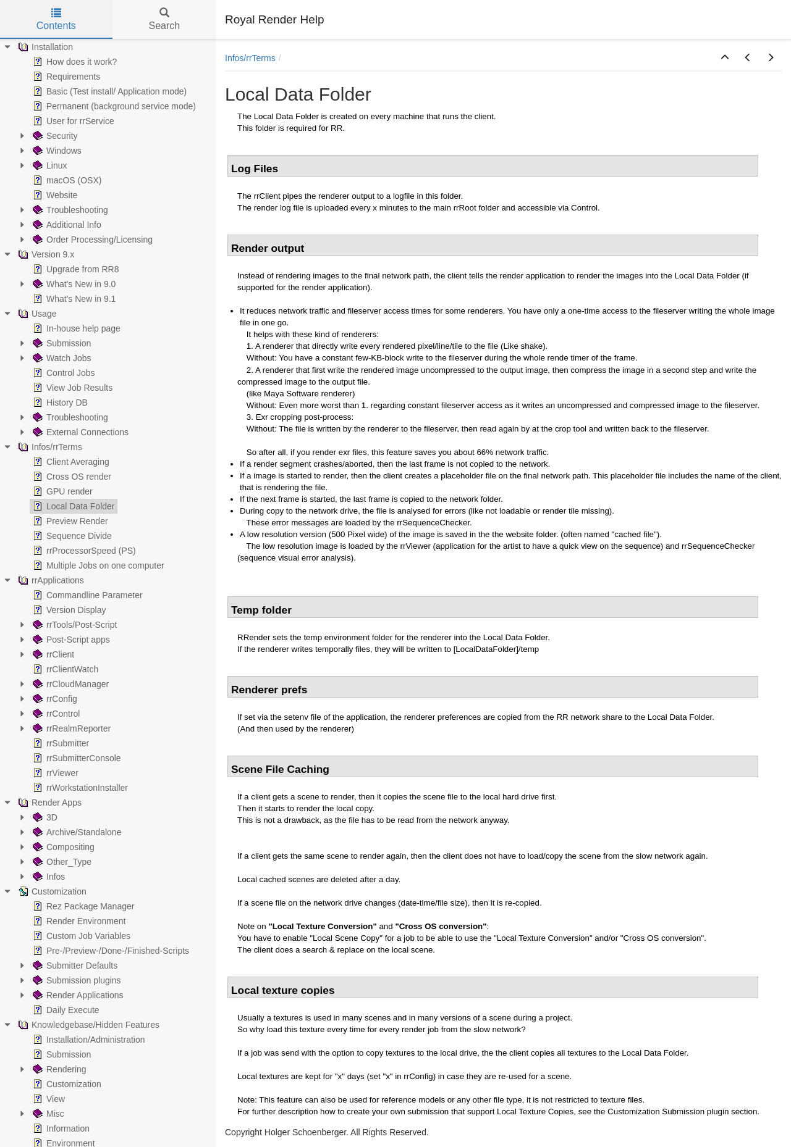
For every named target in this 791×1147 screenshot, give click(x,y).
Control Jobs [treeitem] (62, 372)
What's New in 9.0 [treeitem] (73, 284)
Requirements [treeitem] (65, 76)
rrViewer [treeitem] (54, 772)
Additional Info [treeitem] (65, 224)
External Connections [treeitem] (79, 432)
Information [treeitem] (60, 1128)
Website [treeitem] (53, 195)
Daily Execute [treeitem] (64, 1010)
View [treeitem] (47, 1098)
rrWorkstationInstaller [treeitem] (79, 787)
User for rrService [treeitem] (72, 121)
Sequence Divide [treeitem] (71, 535)
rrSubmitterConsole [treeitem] (75, 758)
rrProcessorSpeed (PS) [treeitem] (83, 550)
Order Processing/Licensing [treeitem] (91, 239)
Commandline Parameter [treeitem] (86, 595)
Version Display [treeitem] (68, 610)
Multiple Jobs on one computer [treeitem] (97, 565)
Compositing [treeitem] (62, 847)
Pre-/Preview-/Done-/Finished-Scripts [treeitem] (109, 950)
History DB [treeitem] (59, 402)
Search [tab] (164, 19)
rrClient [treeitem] (52, 654)
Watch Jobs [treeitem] (60, 358)
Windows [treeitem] (56, 150)
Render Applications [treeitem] (77, 995)
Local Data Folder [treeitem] (72, 506)
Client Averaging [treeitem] (69, 461)
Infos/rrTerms (250, 58)
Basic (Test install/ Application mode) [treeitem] (108, 91)
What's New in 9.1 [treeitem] (73, 298)
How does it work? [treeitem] (73, 61)
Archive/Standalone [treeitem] (75, 832)
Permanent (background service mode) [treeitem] (113, 106)
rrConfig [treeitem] (53, 698)
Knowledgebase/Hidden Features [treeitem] (87, 1024)
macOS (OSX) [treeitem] (65, 180)
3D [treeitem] (43, 817)
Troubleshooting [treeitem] (69, 209)
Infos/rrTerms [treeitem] (48, 447)
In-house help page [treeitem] (75, 328)
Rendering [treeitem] (58, 1069)
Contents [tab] (56, 19)
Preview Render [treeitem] (69, 521)
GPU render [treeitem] (61, 491)
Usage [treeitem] (35, 313)
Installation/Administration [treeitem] (87, 1039)
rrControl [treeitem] (55, 713)
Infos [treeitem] (47, 876)
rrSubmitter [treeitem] (59, 743)
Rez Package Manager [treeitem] (82, 906)
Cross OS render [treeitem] (70, 476)
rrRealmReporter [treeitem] (70, 728)
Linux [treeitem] (48, 165)
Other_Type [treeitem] (60, 861)
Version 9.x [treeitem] (44, 254)
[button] (725, 58)
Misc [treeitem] (47, 1113)
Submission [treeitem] (60, 343)
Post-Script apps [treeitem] (70, 639)
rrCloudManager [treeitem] (69, 684)
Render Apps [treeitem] (48, 802)
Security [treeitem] (54, 135)
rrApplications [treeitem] (49, 580)
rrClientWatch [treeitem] (64, 669)
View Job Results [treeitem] (71, 387)
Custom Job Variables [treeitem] (80, 935)
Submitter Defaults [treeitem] (73, 965)
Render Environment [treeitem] (77, 921)
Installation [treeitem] (44, 47)
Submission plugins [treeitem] (75, 980)
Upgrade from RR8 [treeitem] (74, 269)
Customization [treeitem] (51, 891)
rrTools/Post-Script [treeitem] (73, 624)
